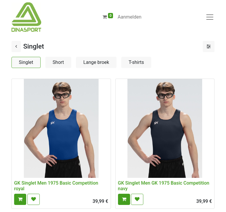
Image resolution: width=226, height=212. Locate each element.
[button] (20, 199)
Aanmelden (130, 17)
